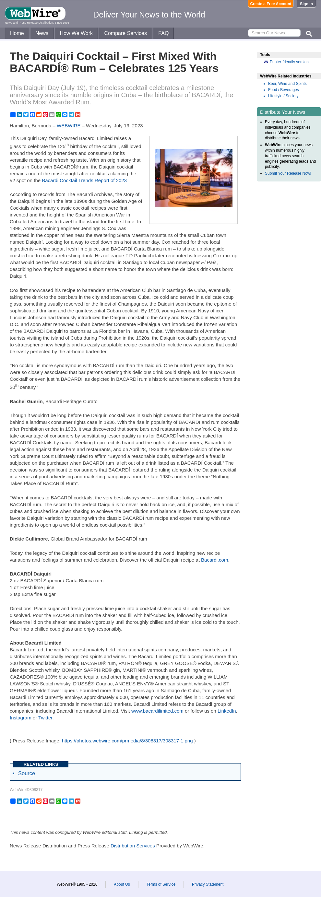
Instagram (20, 717)
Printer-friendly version (289, 62)
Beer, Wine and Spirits (287, 83)
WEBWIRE (68, 125)
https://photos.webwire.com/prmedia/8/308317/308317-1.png (127, 740)
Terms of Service (161, 884)
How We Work (76, 33)
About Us (122, 884)
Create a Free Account (270, 4)
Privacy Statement (207, 884)
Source (26, 773)
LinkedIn (227, 711)
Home (17, 33)
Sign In (306, 4)
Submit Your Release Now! (288, 173)
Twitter (45, 717)
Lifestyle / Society (283, 96)
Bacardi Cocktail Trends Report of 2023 (84, 180)
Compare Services (125, 33)
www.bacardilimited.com (157, 711)
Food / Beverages (283, 89)
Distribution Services (133, 845)
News (41, 33)
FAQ (163, 33)
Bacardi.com (214, 560)
